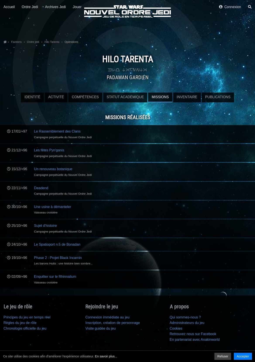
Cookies (176, 328)
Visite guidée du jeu (100, 328)
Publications (218, 97)
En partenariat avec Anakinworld (195, 339)
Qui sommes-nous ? (185, 317)
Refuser (222, 356)
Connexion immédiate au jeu (107, 317)
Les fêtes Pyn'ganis (49, 150)
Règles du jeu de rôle (19, 323)
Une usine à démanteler (52, 207)
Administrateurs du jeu (187, 323)
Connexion (230, 28)
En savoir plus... (106, 356)
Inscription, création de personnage (112, 323)
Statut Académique (125, 97)
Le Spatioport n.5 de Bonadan (57, 244)
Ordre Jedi (30, 28)
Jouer (77, 28)
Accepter (243, 356)
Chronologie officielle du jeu (24, 328)
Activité (56, 97)
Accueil (9, 28)
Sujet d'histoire (45, 225)
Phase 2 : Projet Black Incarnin (58, 258)
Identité (32, 97)
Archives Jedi (55, 28)
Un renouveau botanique (53, 169)
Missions (160, 97)
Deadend (41, 188)
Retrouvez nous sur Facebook (193, 334)
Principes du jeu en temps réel (26, 317)
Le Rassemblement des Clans (57, 131)
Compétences (85, 97)
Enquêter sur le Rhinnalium (55, 276)
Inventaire (187, 97)
